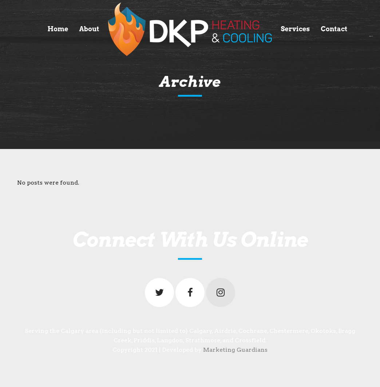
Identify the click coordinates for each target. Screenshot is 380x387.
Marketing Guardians (235, 349)
